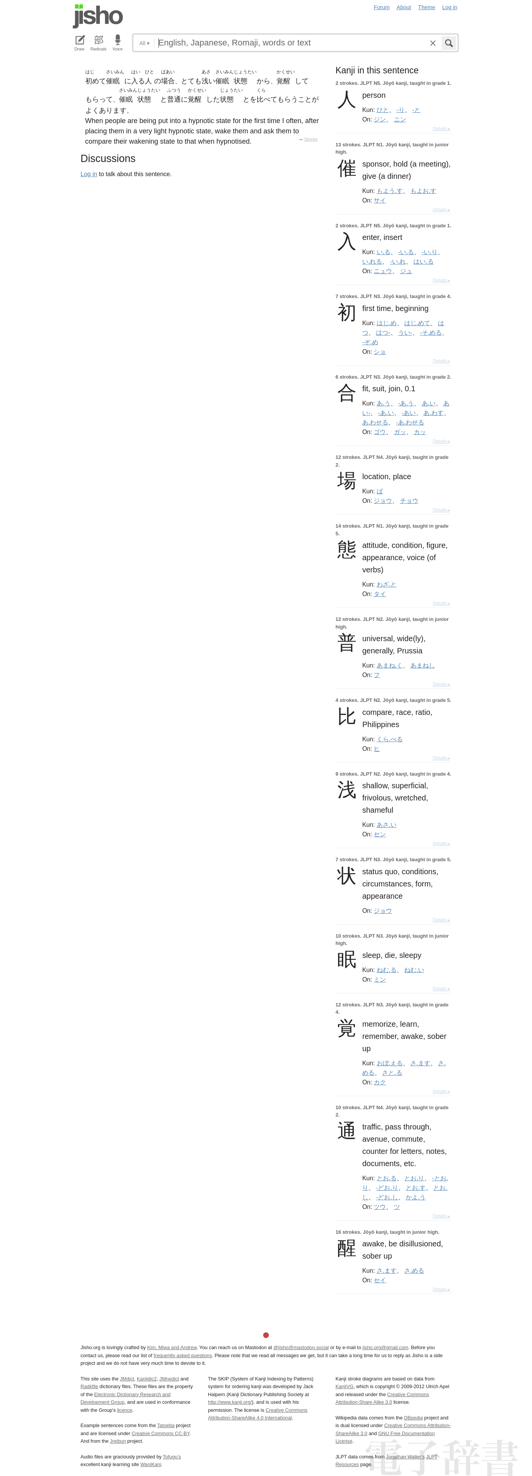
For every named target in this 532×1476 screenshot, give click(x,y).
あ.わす (433, 412)
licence (124, 1410)
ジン (380, 119)
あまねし (422, 665)
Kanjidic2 (147, 1379)
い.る (383, 252)
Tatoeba (311, 139)
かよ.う (416, 1197)
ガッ (400, 432)
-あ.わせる (410, 422)
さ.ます (420, 1063)
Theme (426, 7)
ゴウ (380, 432)
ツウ (380, 1206)
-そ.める (431, 332)
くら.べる (390, 739)
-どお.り (387, 1187)
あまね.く (390, 665)
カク (380, 1082)
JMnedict (169, 1379)
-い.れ (398, 261)
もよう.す (390, 190)
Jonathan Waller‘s (405, 1457)
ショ (380, 351)
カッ (420, 432)
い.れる (372, 261)
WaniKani (150, 1464)
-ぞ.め (370, 342)
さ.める (414, 1270)
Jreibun (118, 1441)
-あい (409, 412)
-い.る (406, 252)
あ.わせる (375, 422)
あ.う (383, 403)
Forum (382, 7)
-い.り (430, 252)
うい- (405, 332)
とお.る (387, 1178)
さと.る (392, 1072)
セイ (380, 1280)
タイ (380, 594)
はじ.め (387, 323)
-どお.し (387, 1197)
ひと (383, 109)
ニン (400, 119)
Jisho (98, 16)
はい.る (423, 261)
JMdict (127, 1379)
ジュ (406, 271)
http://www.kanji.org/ (230, 1402)
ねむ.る (387, 970)
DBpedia (413, 1418)
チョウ (409, 500)
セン (380, 834)
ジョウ (383, 500)
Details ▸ (441, 128)
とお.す (416, 1187)
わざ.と (387, 584)
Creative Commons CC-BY (160, 1433)
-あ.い (386, 412)
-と (416, 109)
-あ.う (406, 403)
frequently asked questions (183, 1355)
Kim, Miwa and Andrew (172, 1347)
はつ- (383, 332)
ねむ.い (414, 970)
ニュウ (383, 271)
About (404, 7)
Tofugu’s (172, 1457)
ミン (380, 979)
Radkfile (89, 1386)
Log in (449, 7)
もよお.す (423, 190)
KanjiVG (344, 1386)
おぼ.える (390, 1063)
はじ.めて (417, 323)
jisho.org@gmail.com (385, 1347)
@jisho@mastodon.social (301, 1347)
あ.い (429, 403)
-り (401, 109)
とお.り (414, 1178)
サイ (380, 200)
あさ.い (387, 824)
